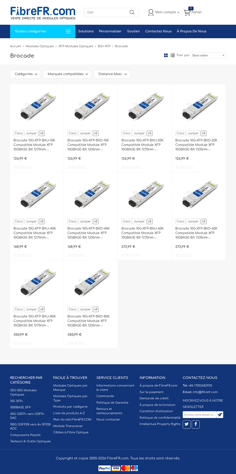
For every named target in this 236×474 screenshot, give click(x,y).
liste (173, 55)
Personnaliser (110, 31)
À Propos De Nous (191, 31)
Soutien (133, 31)
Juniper (31, 133)
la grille (166, 55)
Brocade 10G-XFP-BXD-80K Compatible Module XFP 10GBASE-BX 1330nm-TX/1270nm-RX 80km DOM (88, 321)
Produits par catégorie (70, 406)
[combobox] (208, 55)
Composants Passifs (25, 435)
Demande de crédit (154, 398)
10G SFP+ (16, 401)
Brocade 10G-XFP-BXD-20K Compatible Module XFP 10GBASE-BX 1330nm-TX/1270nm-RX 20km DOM (196, 145)
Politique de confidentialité (160, 417)
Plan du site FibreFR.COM (72, 419)
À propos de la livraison (157, 405)
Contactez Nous (158, 31)
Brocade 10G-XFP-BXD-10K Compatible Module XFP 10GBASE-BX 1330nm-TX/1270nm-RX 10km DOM (88, 145)
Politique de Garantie (112, 402)
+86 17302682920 (200, 385)
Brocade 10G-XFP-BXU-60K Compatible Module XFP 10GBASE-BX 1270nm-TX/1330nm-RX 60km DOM (142, 233)
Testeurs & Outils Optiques (30, 441)
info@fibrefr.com (205, 392)
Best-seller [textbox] (200, 55)
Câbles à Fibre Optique (71, 432)
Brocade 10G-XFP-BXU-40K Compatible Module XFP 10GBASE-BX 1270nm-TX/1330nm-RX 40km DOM (34, 233)
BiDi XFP (104, 46)
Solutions (86, 31)
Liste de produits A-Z (69, 413)
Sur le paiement (151, 392)
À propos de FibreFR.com (158, 385)
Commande (105, 396)
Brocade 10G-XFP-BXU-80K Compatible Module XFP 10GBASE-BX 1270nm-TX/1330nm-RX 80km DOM (34, 321)
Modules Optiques (40, 46)
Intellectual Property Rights (160, 424)
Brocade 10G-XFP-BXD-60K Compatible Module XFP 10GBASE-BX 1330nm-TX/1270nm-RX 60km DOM (196, 233)
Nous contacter (108, 419)
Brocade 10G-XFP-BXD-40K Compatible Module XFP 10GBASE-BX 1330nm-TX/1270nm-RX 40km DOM (88, 233)
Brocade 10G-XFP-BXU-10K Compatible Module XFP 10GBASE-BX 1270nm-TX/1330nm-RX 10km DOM (34, 145)
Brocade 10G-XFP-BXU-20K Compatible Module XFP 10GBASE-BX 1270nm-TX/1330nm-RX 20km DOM (142, 145)
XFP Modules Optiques (75, 46)
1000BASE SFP (20, 407)
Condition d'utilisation (156, 411)
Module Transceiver (68, 426)
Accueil (15, 46)
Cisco (18, 133)
